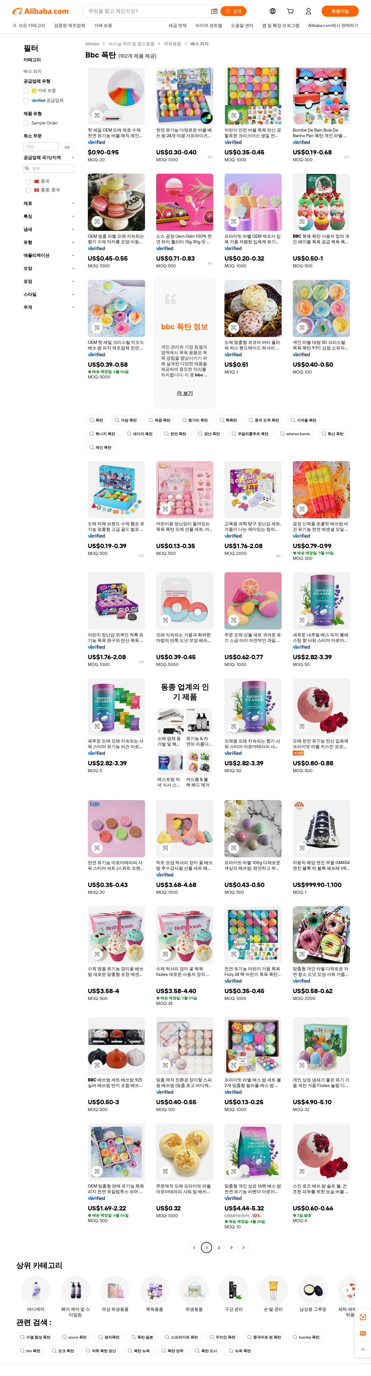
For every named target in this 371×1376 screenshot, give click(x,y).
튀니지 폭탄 (102, 433)
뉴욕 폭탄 (240, 1350)
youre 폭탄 (74, 1337)
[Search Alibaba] (147, 11)
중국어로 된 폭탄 (264, 1337)
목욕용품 (172, 43)
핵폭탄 (228, 420)
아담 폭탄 (126, 420)
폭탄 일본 (142, 1337)
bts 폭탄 (30, 1350)
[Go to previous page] (194, 1247)
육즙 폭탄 (159, 420)
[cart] (291, 12)
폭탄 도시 (206, 1350)
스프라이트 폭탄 (181, 1337)
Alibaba (92, 43)
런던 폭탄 (175, 433)
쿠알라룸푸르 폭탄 (250, 433)
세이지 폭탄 (139, 433)
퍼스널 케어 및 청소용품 (132, 43)
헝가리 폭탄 (195, 420)
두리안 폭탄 (222, 1337)
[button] (214, 11)
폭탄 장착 (172, 1350)
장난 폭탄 (209, 433)
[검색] (233, 11)
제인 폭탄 (100, 447)
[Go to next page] (243, 1247)
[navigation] (47, 646)
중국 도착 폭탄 (264, 420)
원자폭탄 (108, 1337)
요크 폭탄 (63, 1350)
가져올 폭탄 (303, 420)
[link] (363, 1317)
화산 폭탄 (332, 433)
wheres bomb (295, 433)
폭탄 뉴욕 (139, 1350)
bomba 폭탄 (306, 1337)
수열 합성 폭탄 (35, 1337)
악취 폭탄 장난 (101, 1350)
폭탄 (96, 420)
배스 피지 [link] (199, 43)
